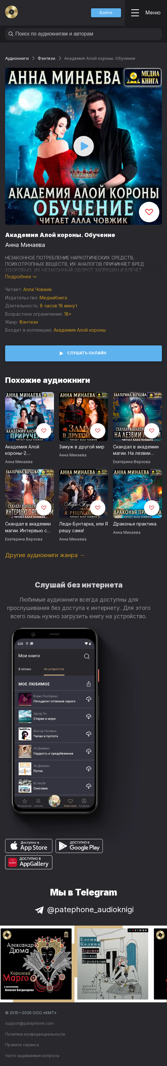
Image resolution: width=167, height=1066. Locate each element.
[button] (106, 12)
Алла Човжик (37, 289)
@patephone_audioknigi (84, 909)
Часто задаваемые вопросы (32, 1055)
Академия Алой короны (80, 330)
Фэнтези (46, 58)
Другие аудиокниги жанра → (45, 555)
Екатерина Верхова (131, 461)
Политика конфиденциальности (35, 1034)
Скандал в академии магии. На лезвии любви (136, 450)
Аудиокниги (17, 58)
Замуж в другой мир (81, 446)
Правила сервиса (22, 1044)
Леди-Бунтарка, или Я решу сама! (83, 527)
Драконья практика (134, 523)
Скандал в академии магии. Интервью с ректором (28, 527)
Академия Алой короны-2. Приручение (22, 450)
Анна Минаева (25, 244)
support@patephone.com (29, 1023)
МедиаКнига (53, 297)
